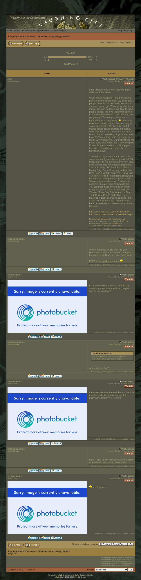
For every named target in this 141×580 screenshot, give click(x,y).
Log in (131, 30)
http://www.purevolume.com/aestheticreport (111, 214)
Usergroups (56, 30)
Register (122, 30)
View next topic (126, 42)
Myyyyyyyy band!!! (61, 36)
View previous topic (109, 42)
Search (34, 30)
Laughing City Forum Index (21, 36)
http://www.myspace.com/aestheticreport (110, 211)
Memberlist (44, 30)
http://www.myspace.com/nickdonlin (105, 223)
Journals (25, 30)
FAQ (65, 30)
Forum (17, 30)
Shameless (43, 36)
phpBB (58, 577)
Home (9, 30)
